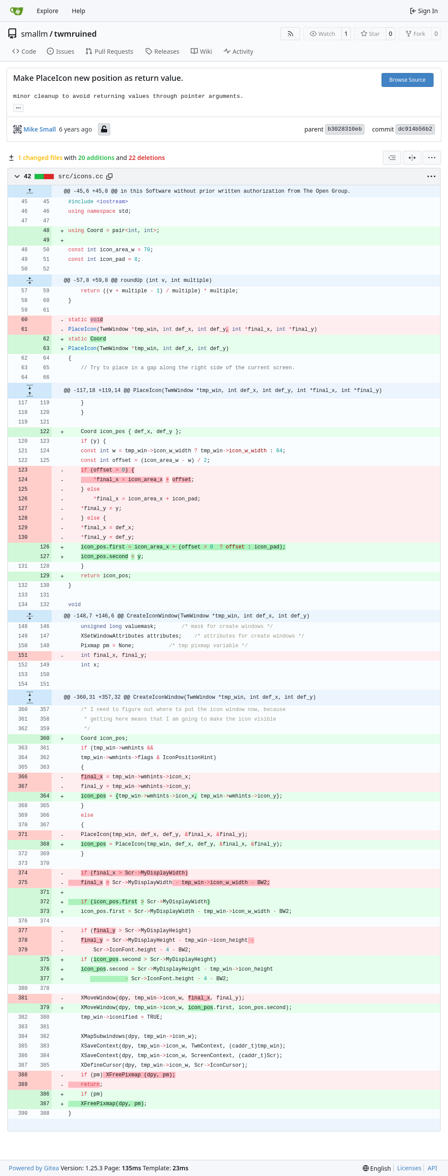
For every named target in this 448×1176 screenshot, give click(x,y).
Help (78, 11)
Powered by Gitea (34, 1168)
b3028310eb (345, 129)
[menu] (432, 158)
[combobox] (392, 158)
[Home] (16, 11)
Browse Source (407, 79)
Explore (47, 11)
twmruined (75, 33)
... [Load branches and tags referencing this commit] (18, 107)
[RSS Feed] (290, 33)
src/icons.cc (80, 176)
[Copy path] (109, 176)
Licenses (409, 1168)
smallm (34, 33)
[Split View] (412, 158)
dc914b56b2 (415, 129)
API (432, 1168)
